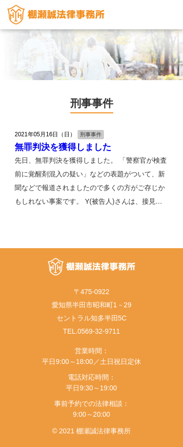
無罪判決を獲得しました (63, 147)
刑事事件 (91, 134)
